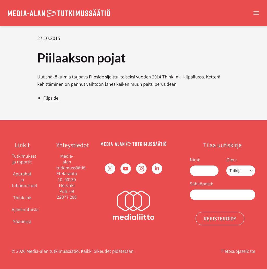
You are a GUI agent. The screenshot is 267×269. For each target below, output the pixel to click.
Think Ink (22, 197)
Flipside (50, 98)
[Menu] (256, 13)
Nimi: (195, 160)
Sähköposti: (201, 184)
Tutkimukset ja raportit (24, 159)
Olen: (231, 160)
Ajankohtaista (25, 210)
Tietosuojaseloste (238, 251)
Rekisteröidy (220, 218)
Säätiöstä (22, 222)
